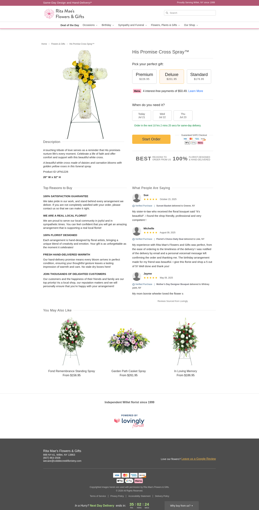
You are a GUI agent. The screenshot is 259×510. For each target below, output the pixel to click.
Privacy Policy (117, 496)
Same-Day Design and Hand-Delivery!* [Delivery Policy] (67, 2)
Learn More (195, 91)
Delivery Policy (162, 496)
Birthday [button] (108, 25)
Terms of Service (98, 496)
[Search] (190, 13)
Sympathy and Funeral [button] (132, 25)
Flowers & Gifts (58, 44)
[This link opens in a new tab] (129, 421)
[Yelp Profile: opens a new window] (213, 451)
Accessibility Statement (139, 496)
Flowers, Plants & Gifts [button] (166, 25)
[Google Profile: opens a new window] (205, 451)
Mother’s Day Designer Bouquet (172, 284)
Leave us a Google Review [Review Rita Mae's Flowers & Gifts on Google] (198, 458)
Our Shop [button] (191, 25)
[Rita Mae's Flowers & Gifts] (69, 14)
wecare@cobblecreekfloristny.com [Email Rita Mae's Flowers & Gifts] (62, 460)
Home (44, 44)
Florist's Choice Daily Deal (169, 239)
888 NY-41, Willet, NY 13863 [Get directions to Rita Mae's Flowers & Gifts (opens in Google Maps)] (59, 454)
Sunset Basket (163, 206)
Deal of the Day (69, 25)
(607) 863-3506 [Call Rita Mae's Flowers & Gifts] (51, 457)
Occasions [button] (90, 25)
